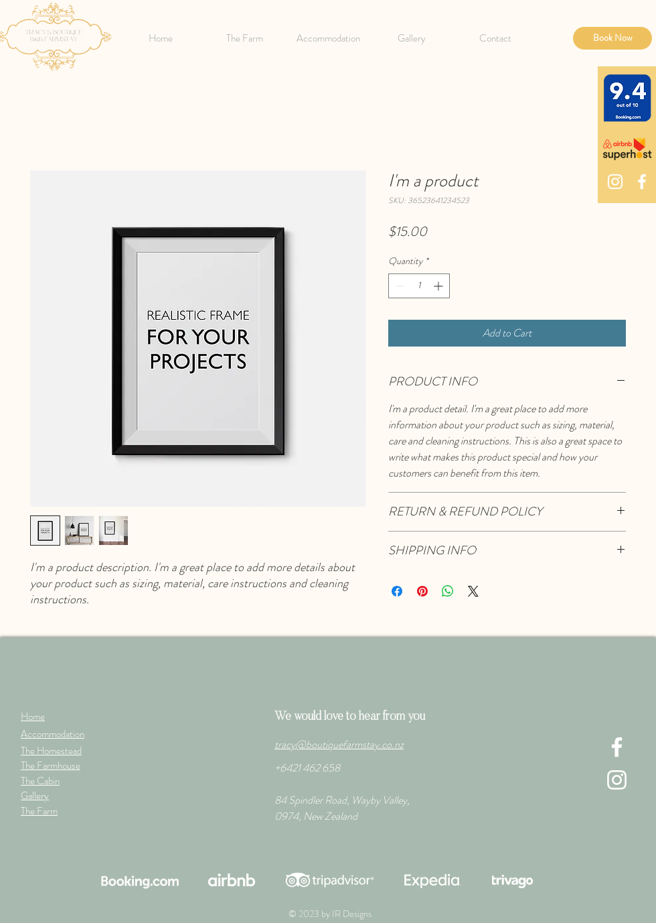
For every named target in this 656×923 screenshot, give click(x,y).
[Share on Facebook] (397, 591)
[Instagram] (615, 182)
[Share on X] (473, 591)
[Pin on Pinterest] (422, 591)
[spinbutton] (419, 286)
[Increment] (439, 286)
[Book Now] (612, 38)
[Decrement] (398, 286)
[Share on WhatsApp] (448, 591)
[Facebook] (642, 182)
